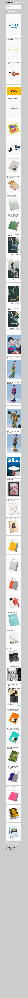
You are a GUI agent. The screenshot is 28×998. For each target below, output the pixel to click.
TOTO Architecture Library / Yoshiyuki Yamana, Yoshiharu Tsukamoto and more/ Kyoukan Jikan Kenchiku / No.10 (13, 296)
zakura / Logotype (9, 166)
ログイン (16, 995)
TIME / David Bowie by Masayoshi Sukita (13, 747)
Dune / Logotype (9, 73)
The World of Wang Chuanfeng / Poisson (13, 581)
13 (17, 992)
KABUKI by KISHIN (10, 560)
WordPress (11, 996)
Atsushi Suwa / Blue (10, 729)
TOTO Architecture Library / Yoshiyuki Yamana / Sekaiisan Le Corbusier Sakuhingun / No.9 (12, 848)
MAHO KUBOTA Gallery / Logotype (12, 120)
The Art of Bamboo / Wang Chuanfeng (12, 599)
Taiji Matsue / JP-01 (10, 711)
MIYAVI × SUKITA (9, 675)
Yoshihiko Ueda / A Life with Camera (12, 693)
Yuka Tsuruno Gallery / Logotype (12, 179)
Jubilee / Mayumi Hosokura (11, 886)
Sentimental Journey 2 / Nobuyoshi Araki (13, 239)
